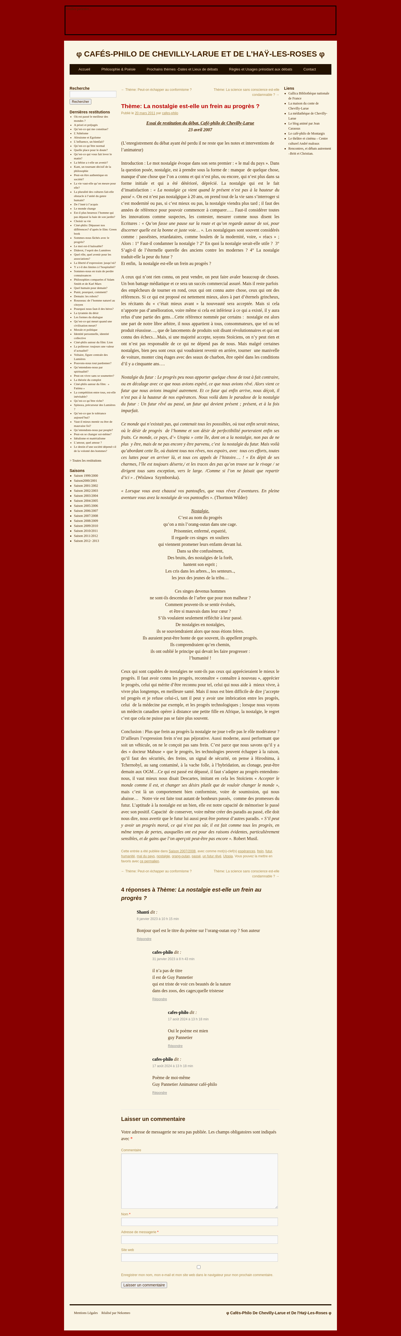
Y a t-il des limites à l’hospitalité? (95, 267)
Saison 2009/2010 (86, 526)
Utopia (228, 856)
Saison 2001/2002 (86, 486)
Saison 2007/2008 (86, 516)
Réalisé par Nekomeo (115, 1313)
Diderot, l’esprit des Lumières (92, 250)
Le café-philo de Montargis (306, 133)
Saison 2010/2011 (86, 531)
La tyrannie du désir (86, 313)
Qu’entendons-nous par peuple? (93, 430)
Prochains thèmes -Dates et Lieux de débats (182, 69)
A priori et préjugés (86, 124)
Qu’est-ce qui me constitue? (91, 129)
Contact (310, 69)
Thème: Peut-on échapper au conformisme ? (156, 90)
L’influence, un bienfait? (89, 141)
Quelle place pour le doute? (91, 150)
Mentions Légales (86, 1313)
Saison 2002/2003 (86, 491)
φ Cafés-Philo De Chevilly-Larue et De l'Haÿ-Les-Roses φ (278, 1313)
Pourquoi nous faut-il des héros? (94, 308)
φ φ (200, 54)
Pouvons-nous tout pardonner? (92, 363)
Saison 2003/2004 (86, 496)
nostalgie (163, 856)
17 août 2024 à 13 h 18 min (188, 1019)
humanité (128, 856)
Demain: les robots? (86, 296)
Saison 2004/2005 (86, 501)
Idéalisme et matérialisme (90, 438)
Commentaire (131, 1150)
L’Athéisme (81, 133)
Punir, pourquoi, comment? (90, 292)
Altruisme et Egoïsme (87, 137)
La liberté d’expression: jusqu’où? (95, 262)
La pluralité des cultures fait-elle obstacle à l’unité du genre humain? (94, 196)
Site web (127, 1250)
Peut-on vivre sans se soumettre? (94, 375)
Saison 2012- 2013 (86, 541)
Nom (125, 1214)
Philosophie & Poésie (118, 69)
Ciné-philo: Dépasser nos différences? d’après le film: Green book (95, 229)
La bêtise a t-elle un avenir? (91, 162)
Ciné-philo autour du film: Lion (93, 342)
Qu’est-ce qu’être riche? (89, 400)
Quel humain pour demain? (90, 287)
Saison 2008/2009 (86, 521)
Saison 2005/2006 (86, 506)
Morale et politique (85, 329)
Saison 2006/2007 (86, 511)
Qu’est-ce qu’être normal (89, 145)
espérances (246, 851)
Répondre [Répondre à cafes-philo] (159, 999)
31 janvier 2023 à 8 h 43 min (173, 959)
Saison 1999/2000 (86, 476)
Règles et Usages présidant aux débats (260, 69)
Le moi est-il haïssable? (88, 246)
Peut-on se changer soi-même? (93, 434)
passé (196, 856)
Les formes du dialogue (88, 317)
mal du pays (146, 856)
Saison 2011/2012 (86, 536)
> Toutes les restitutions (85, 461)
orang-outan (181, 856)
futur (268, 851)
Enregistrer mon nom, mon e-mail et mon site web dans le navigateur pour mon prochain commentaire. (197, 1275)
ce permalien (149, 861)
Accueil (84, 69)
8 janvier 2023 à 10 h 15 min (158, 919)
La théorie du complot (87, 379)
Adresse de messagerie (139, 1232)
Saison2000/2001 (85, 481)
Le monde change (85, 208)
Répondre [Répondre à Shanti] (144, 939)
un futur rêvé (211, 856)
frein (260, 851)
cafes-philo (170, 113)
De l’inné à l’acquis (86, 204)
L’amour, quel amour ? (88, 442)
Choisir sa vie (82, 221)
